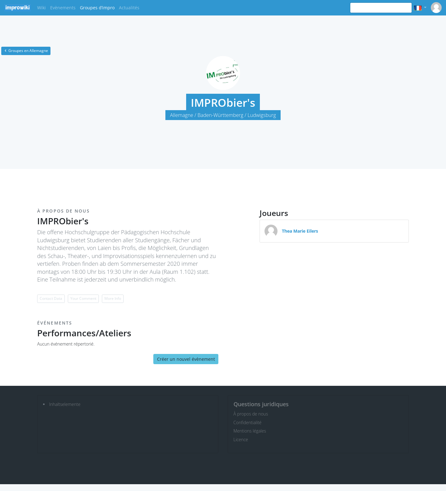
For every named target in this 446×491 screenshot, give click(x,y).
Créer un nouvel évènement (186, 359)
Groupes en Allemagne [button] (26, 50)
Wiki (41, 8)
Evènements (63, 8)
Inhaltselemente (65, 404)
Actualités (129, 8)
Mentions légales (250, 431)
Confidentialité (248, 422)
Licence (241, 439)
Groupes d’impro (97, 8)
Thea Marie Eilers (300, 231)
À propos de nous (251, 414)
